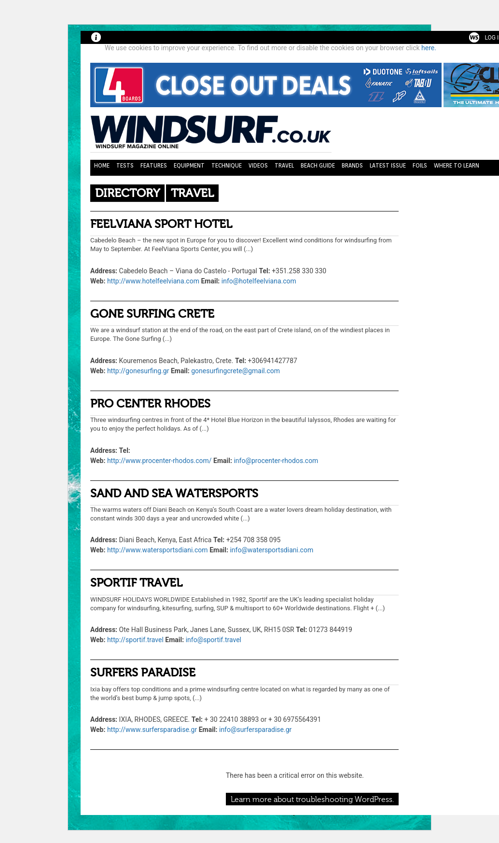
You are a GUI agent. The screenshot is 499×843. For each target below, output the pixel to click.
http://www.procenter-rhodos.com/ (159, 460)
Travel (284, 165)
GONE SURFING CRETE (152, 314)
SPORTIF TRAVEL (136, 583)
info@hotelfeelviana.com (259, 281)
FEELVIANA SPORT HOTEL (161, 224)
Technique (226, 165)
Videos (258, 165)
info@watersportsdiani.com (271, 550)
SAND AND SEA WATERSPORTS (174, 493)
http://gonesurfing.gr (138, 371)
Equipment (189, 165)
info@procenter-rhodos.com (276, 460)
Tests (125, 165)
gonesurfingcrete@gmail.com (235, 371)
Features (153, 165)
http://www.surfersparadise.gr (152, 729)
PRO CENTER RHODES (150, 403)
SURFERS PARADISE (142, 672)
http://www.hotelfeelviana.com (153, 281)
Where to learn (456, 165)
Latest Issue (388, 165)
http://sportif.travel (135, 640)
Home (102, 165)
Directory (127, 193)
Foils (420, 165)
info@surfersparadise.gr (255, 729)
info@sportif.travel (213, 640)
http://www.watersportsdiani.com (157, 550)
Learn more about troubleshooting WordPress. (312, 799)
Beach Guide (318, 165)
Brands (352, 165)
